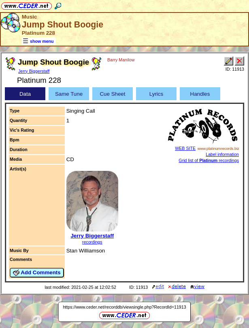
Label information (222, 154)
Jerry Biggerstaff (33, 71)
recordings (92, 242)
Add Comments (37, 272)
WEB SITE (185, 148)
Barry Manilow (121, 59)
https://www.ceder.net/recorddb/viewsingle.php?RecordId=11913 (124, 307)
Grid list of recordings (209, 160)
